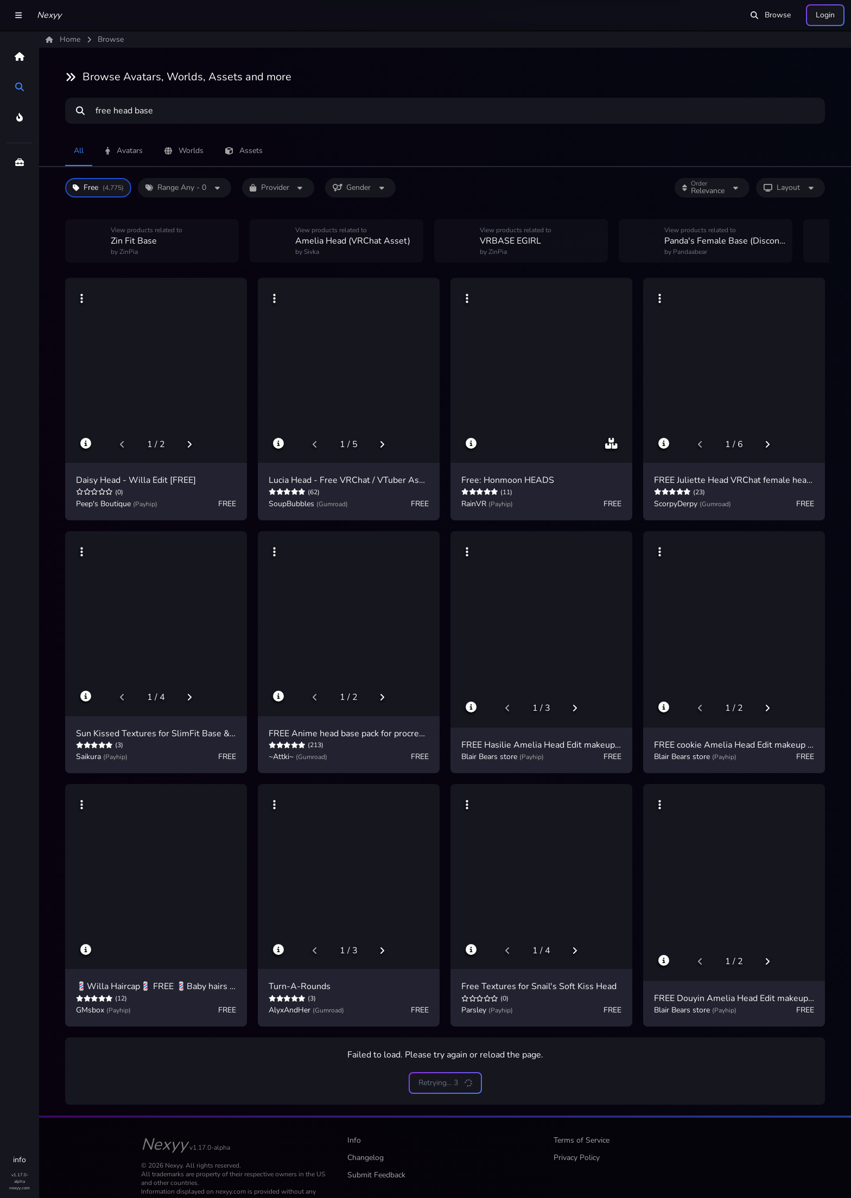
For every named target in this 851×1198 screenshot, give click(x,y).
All (79, 150)
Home (63, 39)
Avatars (124, 150)
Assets (244, 150)
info (19, 1160)
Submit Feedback (376, 1175)
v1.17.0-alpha (19, 1178)
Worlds (184, 150)
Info (354, 1140)
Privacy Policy (577, 1157)
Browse (771, 15)
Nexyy (49, 15)
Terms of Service (581, 1140)
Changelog (365, 1157)
